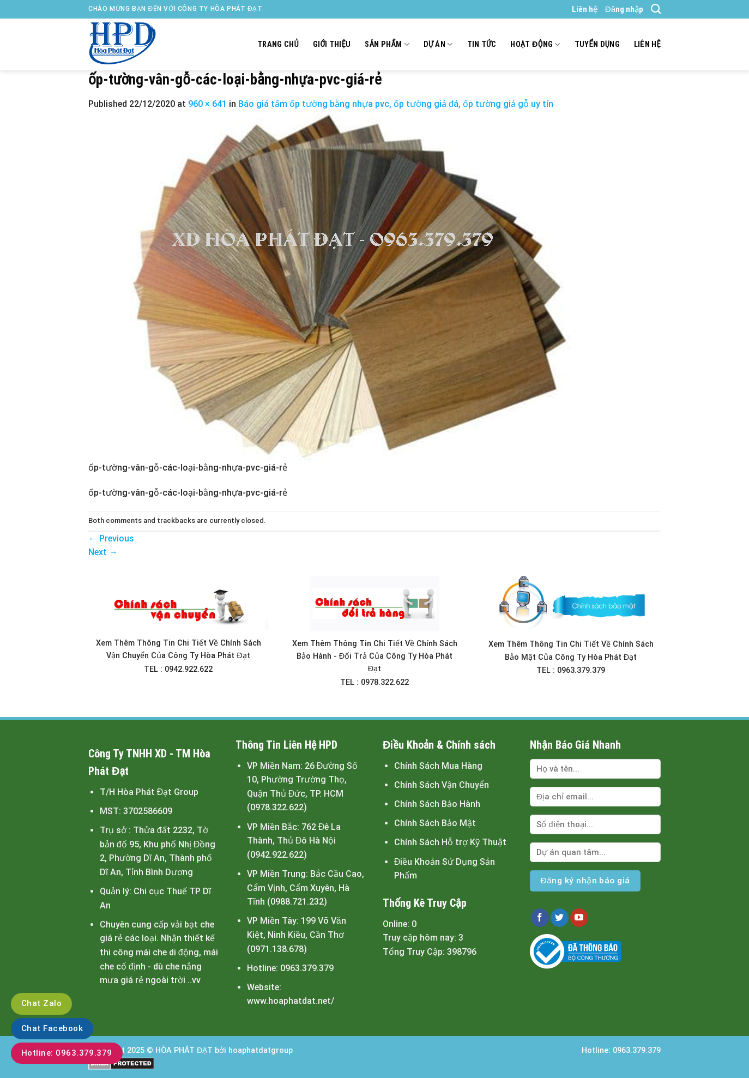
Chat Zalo (41, 1003)
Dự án (438, 44)
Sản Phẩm (387, 44)
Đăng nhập (624, 9)
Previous (111, 538)
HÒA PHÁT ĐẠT (184, 1050)
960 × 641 (207, 104)
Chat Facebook (52, 1028)
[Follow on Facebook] (540, 917)
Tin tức (482, 44)
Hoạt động (535, 44)
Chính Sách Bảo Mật (435, 823)
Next (103, 552)
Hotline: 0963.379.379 (66, 1053)
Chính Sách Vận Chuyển (441, 785)
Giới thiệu (332, 44)
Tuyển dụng (597, 44)
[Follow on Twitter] (560, 917)
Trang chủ (278, 44)
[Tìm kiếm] (656, 9)
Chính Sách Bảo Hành (437, 804)
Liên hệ (584, 9)
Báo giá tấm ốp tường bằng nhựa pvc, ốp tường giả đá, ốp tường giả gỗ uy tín (395, 104)
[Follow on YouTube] (579, 917)
